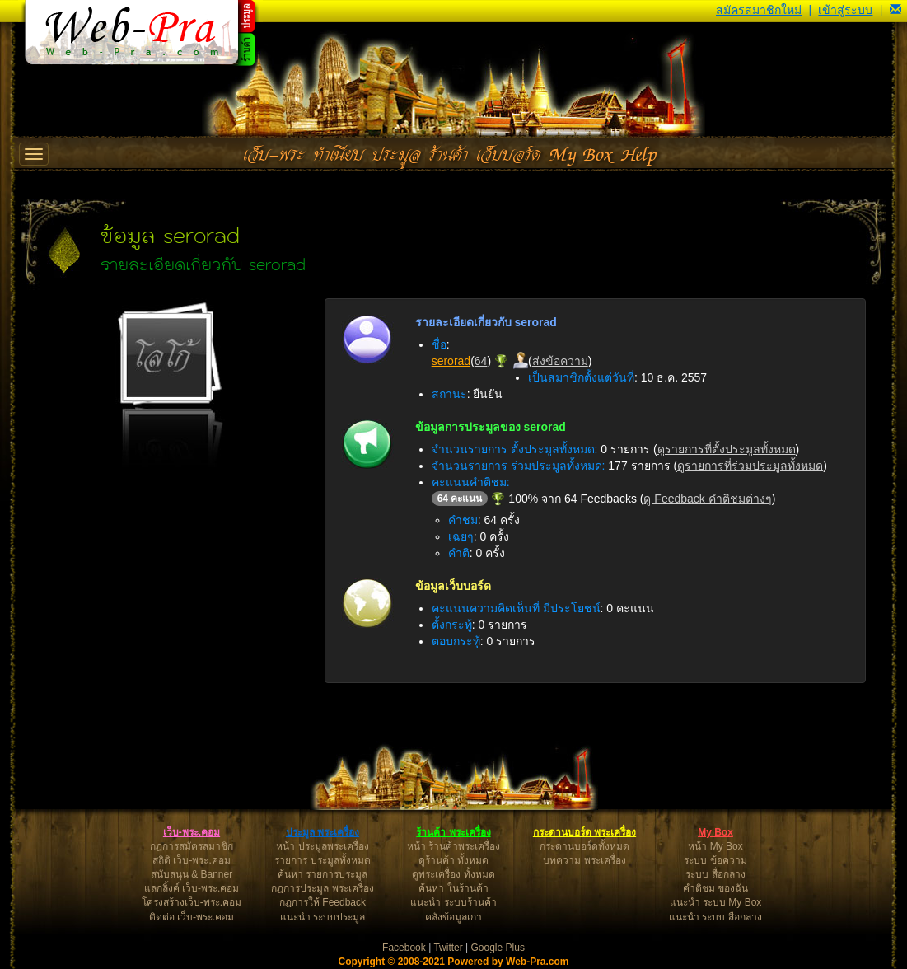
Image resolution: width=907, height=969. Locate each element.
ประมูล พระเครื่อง (322, 832)
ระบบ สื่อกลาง (715, 874)
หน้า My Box (715, 846)
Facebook (404, 947)
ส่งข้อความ (560, 360)
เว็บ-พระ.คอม (191, 832)
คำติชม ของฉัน (715, 888)
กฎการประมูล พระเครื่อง (322, 888)
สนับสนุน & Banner (191, 874)
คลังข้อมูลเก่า (453, 917)
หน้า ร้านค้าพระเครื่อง (453, 846)
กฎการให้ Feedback (322, 902)
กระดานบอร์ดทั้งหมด (584, 846)
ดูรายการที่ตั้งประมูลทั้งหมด (726, 449)
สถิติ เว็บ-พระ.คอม (191, 860)
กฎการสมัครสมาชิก (191, 846)
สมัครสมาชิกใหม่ (759, 9)
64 (481, 360)
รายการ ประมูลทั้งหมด (322, 860)
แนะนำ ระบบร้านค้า (453, 902)
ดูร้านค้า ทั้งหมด (453, 860)
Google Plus (498, 947)
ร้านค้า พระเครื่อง (453, 832)
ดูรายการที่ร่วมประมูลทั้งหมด (750, 465)
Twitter (447, 947)
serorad (451, 360)
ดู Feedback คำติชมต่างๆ (707, 498)
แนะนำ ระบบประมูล (322, 917)
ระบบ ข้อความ (715, 860)
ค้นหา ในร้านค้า (453, 888)
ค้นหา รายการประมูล (322, 874)
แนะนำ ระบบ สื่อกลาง (715, 917)
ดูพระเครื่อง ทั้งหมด (453, 874)
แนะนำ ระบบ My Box (716, 902)
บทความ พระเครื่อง (584, 860)
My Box (715, 832)
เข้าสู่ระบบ (845, 9)
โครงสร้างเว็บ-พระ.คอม (191, 902)
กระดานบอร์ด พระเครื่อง (584, 832)
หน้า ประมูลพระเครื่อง (322, 846)
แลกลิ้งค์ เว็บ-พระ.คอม (192, 888)
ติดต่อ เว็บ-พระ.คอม (192, 917)
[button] (895, 9)
